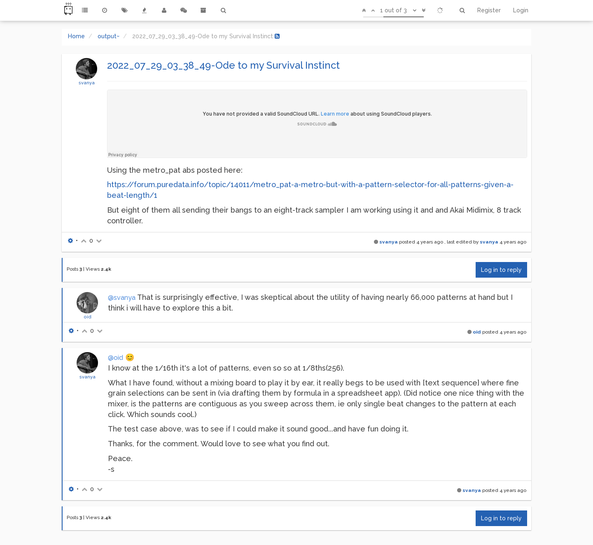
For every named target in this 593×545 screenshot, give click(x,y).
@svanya (121, 297)
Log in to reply (501, 270)
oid (87, 317)
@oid (115, 358)
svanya (87, 83)
